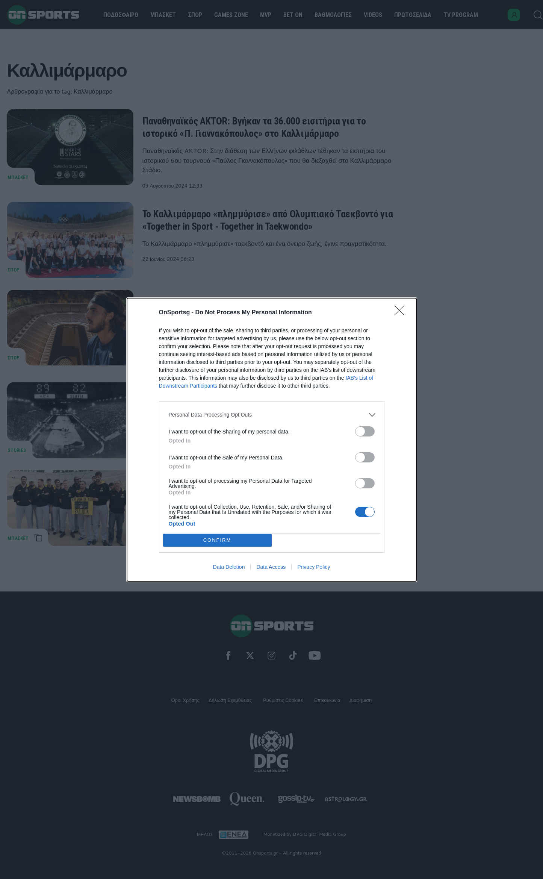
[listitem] (272, 415)
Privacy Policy (313, 567)
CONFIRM (217, 540)
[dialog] (271, 439)
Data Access (271, 567)
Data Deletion (229, 567)
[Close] (402, 313)
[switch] (365, 431)
